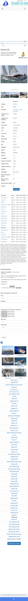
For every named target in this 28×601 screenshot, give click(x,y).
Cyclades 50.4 (4, 230)
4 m (2, 41)
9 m (12, 41)
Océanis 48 (3, 207)
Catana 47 (14, 398)
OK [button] (14, 599)
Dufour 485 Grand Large (14, 432)
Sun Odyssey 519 (14, 526)
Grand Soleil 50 (14, 486)
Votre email (3, 324)
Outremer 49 (14, 512)
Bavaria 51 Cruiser (14, 531)
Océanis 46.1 (4, 197)
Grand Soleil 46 (14, 442)
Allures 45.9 (14, 449)
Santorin (14, 387)
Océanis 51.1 (4, 223)
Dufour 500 (14, 459)
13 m (22, 41)
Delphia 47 (14, 408)
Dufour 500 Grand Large (14, 461)
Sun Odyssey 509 (14, 524)
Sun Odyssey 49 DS (14, 454)
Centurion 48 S (14, 430)
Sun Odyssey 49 (14, 522)
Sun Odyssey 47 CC (14, 391)
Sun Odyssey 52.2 (14, 491)
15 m (2, 43)
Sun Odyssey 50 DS (14, 469)
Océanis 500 (4, 218)
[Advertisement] (14, 26)
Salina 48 (14, 420)
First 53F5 (3, 234)
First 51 (2, 232)
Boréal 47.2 (14, 425)
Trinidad (14, 396)
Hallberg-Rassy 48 (14, 536)
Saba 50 (14, 515)
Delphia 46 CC (14, 401)
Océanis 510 (4, 220)
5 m (4, 41)
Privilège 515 (14, 456)
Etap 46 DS (14, 382)
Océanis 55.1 (4, 241)
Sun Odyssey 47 (14, 389)
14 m (25, 41)
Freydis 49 (14, 488)
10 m (14, 41)
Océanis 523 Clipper (5, 237)
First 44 (2, 202)
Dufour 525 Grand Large (14, 534)
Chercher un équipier (14, 543)
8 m (10, 41)
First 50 (2, 213)
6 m (6, 41)
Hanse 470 (14, 406)
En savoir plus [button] (22, 594)
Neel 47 (14, 413)
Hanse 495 (14, 479)
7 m (8, 41)
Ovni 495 (14, 495)
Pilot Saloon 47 (14, 428)
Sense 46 (3, 200)
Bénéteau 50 (4, 216)
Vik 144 (14, 435)
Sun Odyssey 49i (14, 466)
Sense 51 (3, 225)
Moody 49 (14, 476)
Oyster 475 (14, 437)
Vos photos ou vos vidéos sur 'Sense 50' (11, 309)
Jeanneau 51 (14, 503)
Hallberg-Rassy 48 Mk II (14, 539)
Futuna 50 (14, 493)
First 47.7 (3, 209)
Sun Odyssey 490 (14, 394)
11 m (16, 41)
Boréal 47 (14, 447)
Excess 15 (14, 423)
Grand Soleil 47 (14, 411)
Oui (17, 287)
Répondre (12, 286)
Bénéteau (15, 104)
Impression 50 (14, 483)
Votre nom (3, 319)
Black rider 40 (14, 380)
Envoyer (4, 337)
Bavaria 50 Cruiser (14, 529)
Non (20, 287)
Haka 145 (14, 444)
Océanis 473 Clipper (5, 204)
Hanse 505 (14, 481)
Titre (2, 295)
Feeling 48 (14, 474)
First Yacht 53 (4, 239)
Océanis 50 (3, 211)
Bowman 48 (14, 452)
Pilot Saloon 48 (14, 471)
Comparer (16, 189)
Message (3, 301)
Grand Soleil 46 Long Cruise (14, 384)
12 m (19, 41)
